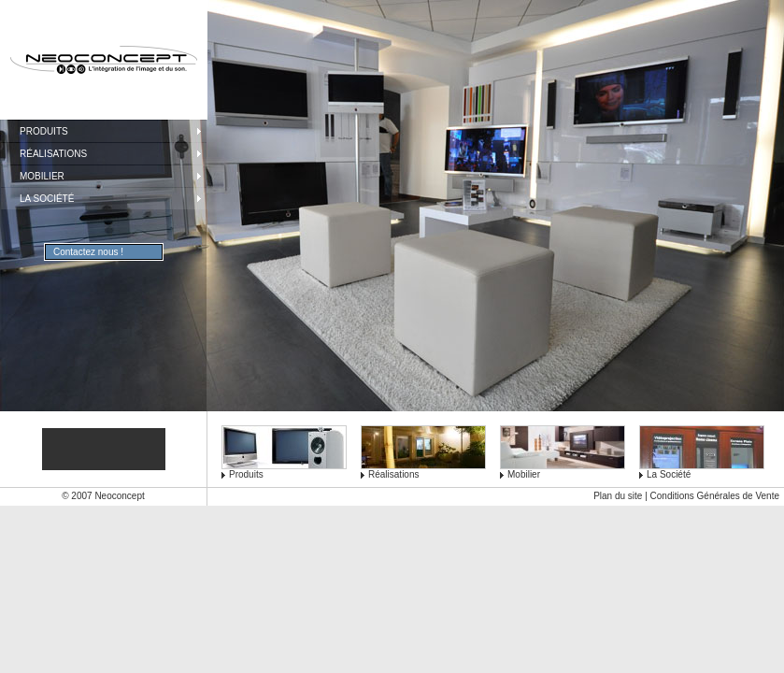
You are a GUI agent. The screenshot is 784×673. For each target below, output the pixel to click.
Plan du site (617, 496)
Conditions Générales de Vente (714, 496)
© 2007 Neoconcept (103, 496)
